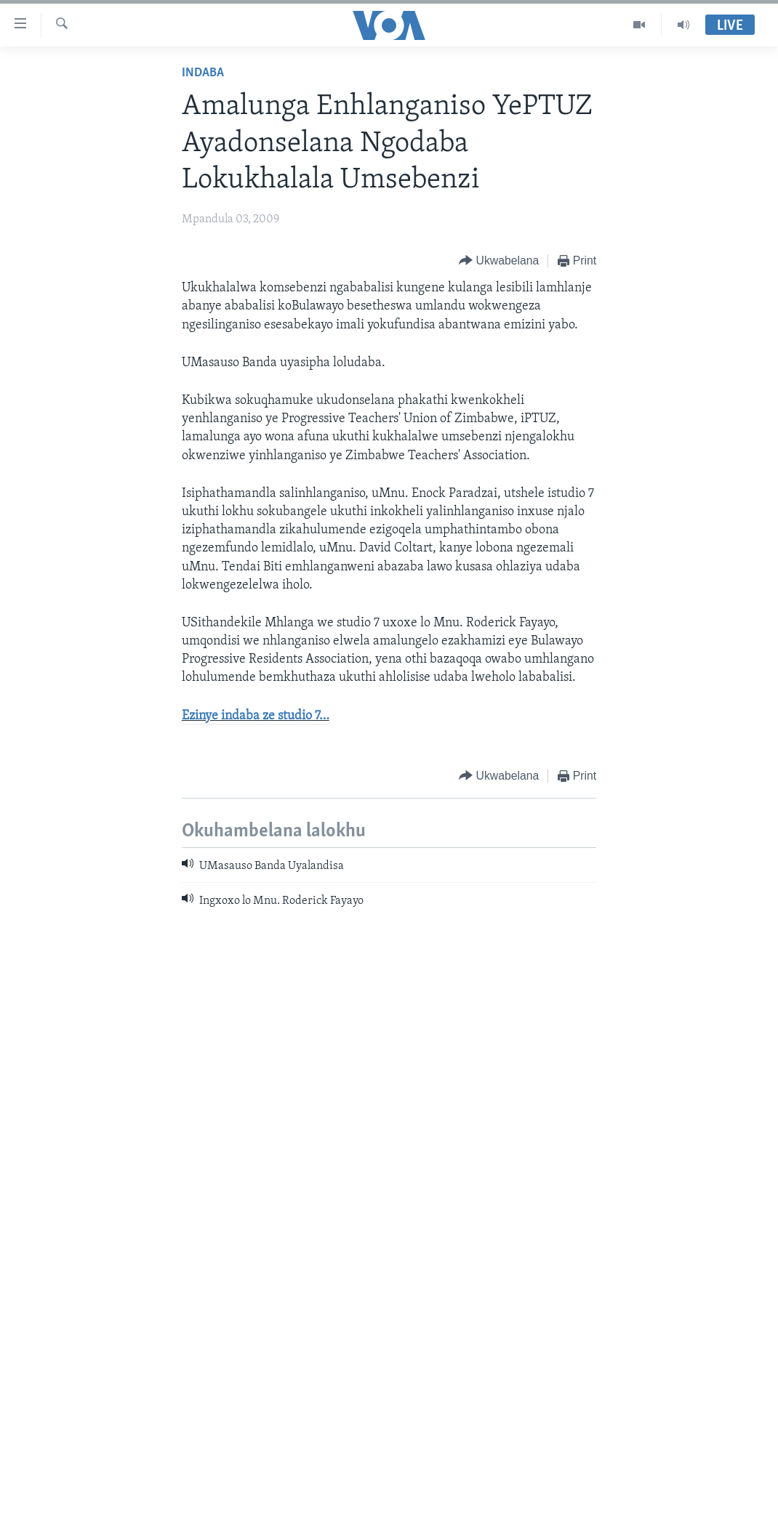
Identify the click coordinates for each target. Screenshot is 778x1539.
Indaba (203, 73)
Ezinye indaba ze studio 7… (255, 716)
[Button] (499, 261)
